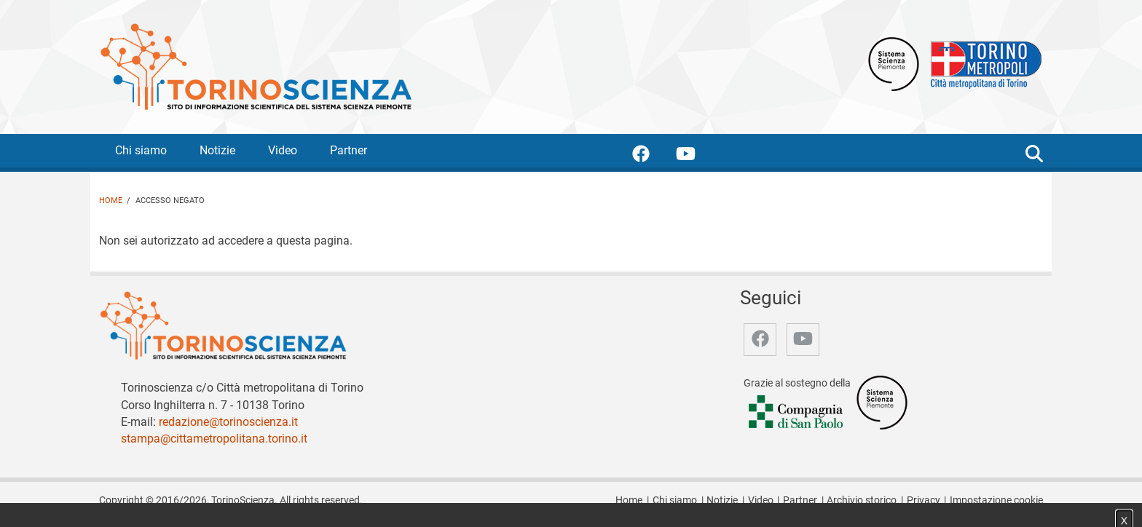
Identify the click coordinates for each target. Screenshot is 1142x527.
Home (110, 200)
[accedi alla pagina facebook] (652, 156)
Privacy (923, 500)
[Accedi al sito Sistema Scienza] (881, 402)
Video (282, 150)
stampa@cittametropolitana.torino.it (214, 438)
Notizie (217, 150)
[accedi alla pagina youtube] (697, 156)
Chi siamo (141, 150)
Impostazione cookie (996, 500)
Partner (348, 150)
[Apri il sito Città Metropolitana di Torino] (982, 63)
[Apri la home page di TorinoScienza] (255, 66)
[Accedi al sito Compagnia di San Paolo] (797, 413)
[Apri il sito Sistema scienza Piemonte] (893, 63)
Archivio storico (862, 500)
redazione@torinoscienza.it (228, 422)
